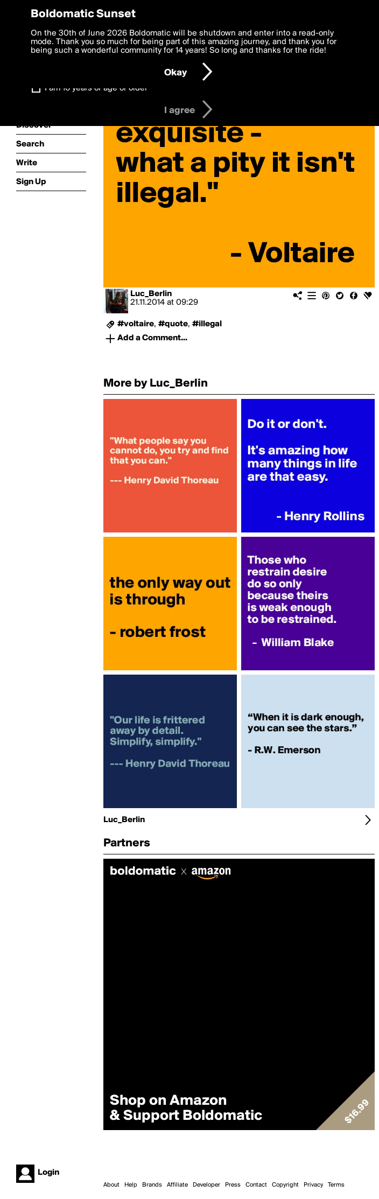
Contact (256, 1185)
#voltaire (135, 324)
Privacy (313, 1185)
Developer (206, 1185)
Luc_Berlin (151, 294)
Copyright (285, 1185)
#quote (173, 324)
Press (233, 1185)
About (111, 1185)
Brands (152, 1185)
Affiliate (177, 1185)
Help (130, 1185)
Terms (336, 1185)
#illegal (207, 324)
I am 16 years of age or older (96, 88)
